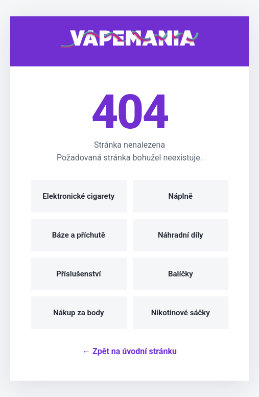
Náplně (181, 196)
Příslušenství (78, 273)
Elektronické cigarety (78, 196)
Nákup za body (78, 312)
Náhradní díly (180, 235)
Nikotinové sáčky (180, 312)
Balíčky (180, 273)
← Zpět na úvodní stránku (129, 351)
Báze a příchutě (78, 235)
